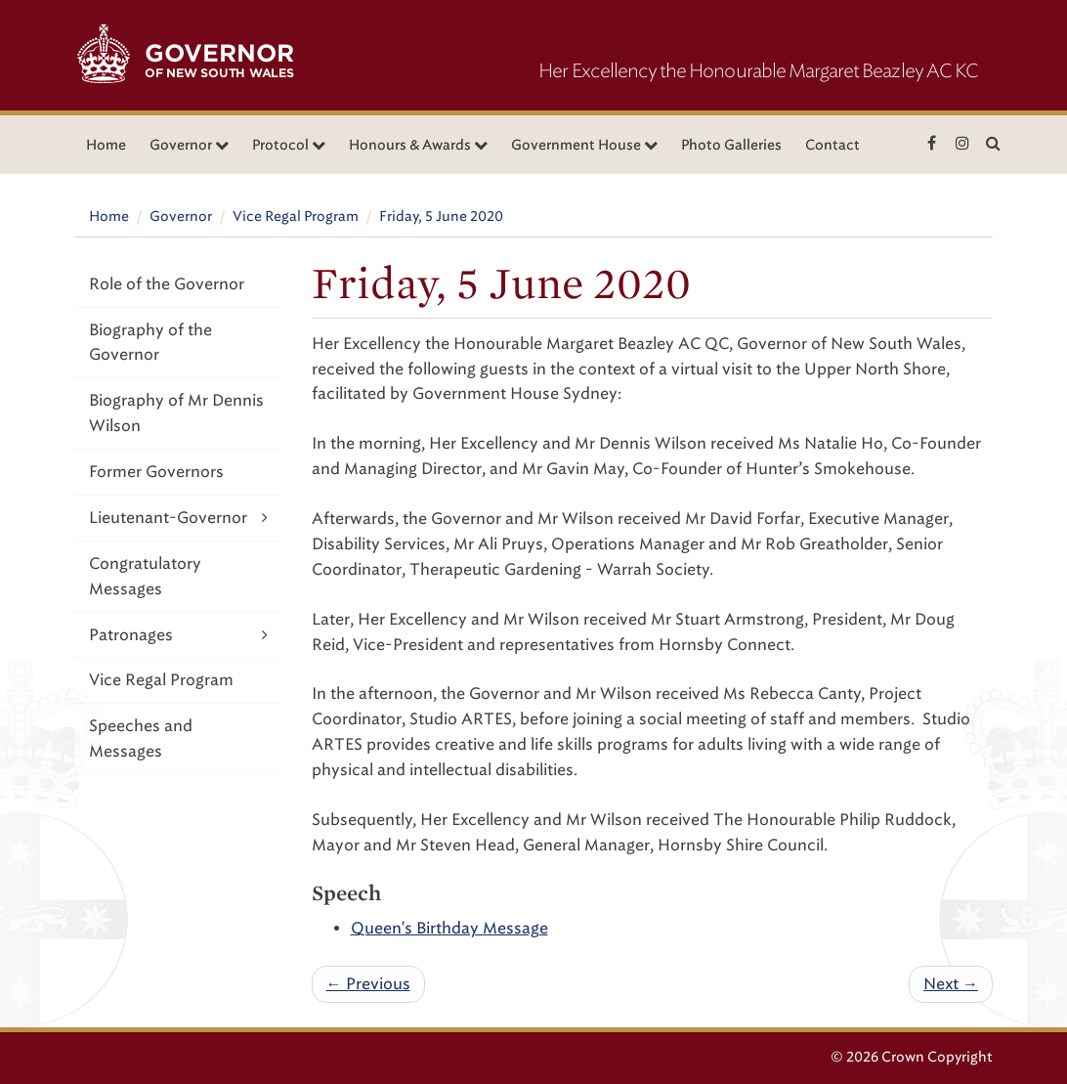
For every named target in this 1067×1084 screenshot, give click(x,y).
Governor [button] (189, 145)
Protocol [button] (288, 145)
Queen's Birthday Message (449, 928)
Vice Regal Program (296, 216)
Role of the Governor (166, 284)
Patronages (178, 635)
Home (106, 145)
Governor (180, 216)
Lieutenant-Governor (178, 517)
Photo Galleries (731, 145)
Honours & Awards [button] (418, 145)
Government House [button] (584, 145)
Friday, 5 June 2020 (441, 216)
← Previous (368, 984)
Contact (832, 145)
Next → (950, 984)
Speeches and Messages (140, 738)
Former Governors (156, 471)
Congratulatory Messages (145, 576)
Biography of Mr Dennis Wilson (176, 413)
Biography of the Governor (150, 343)
